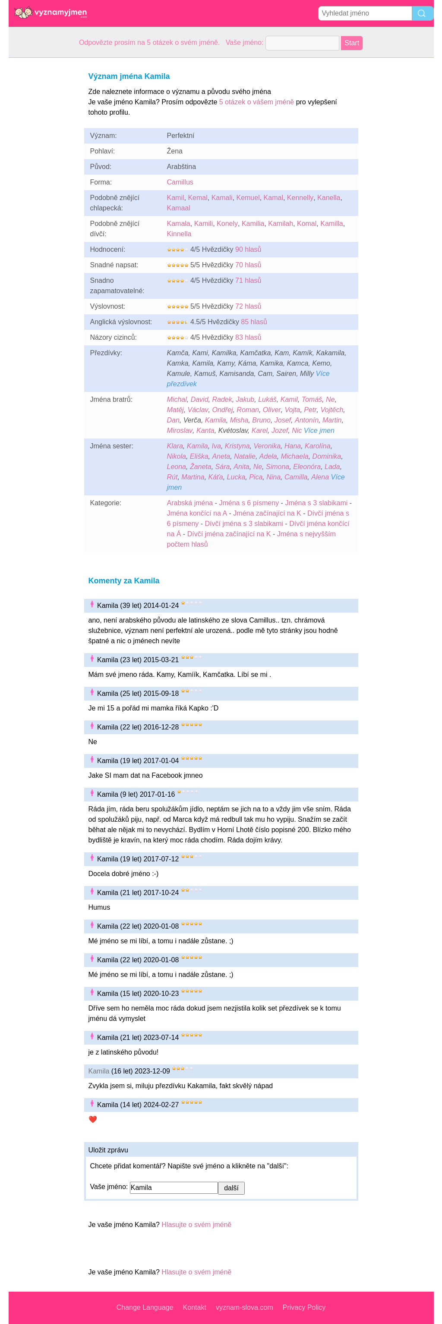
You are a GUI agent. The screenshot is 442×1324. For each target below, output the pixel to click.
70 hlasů (248, 265)
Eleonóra (307, 466)
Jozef (280, 430)
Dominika (327, 456)
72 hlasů (248, 306)
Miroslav (180, 430)
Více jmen (319, 430)
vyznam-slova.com (244, 1307)
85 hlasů (254, 322)
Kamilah (280, 223)
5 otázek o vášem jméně (256, 102)
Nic (297, 430)
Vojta (292, 409)
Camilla (295, 477)
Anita (241, 466)
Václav (198, 409)
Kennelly (300, 197)
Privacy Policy (304, 1307)
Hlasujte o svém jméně (196, 1224)
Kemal (197, 197)
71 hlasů (248, 280)
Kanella (328, 197)
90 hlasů (248, 249)
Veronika (267, 446)
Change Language (145, 1307)
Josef (283, 420)
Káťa (215, 477)
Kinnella (179, 234)
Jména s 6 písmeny (249, 503)
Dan (173, 420)
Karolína (318, 446)
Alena (320, 477)
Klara (175, 446)
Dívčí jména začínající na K (229, 534)
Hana (292, 446)
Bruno (261, 420)
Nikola (176, 456)
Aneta (221, 456)
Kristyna (237, 446)
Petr (310, 409)
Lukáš (267, 399)
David (199, 399)
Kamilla (331, 223)
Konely (227, 223)
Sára (222, 466)
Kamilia (253, 223)
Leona (176, 466)
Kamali (222, 197)
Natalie (245, 456)
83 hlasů (248, 337)
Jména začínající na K (267, 513)
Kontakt (194, 1307)
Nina (273, 477)
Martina (192, 477)
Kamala (178, 223)
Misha (239, 420)
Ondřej (222, 409)
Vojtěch (332, 409)
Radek (222, 399)
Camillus (180, 182)
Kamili (203, 223)
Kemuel (247, 197)
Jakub (245, 399)
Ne (330, 399)
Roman (248, 409)
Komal (306, 223)
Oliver (272, 409)
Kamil (175, 197)
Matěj (175, 409)
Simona (277, 466)
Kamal (273, 197)
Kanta (205, 430)
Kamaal (178, 208)
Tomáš (312, 399)
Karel (260, 430)
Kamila (215, 420)
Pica (255, 477)
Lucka (236, 477)
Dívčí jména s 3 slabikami (244, 523)
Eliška (199, 456)
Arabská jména (190, 503)
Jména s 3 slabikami (316, 503)
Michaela (295, 456)
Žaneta (201, 466)
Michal (177, 399)
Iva (216, 446)
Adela (268, 456)
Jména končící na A (197, 513)
